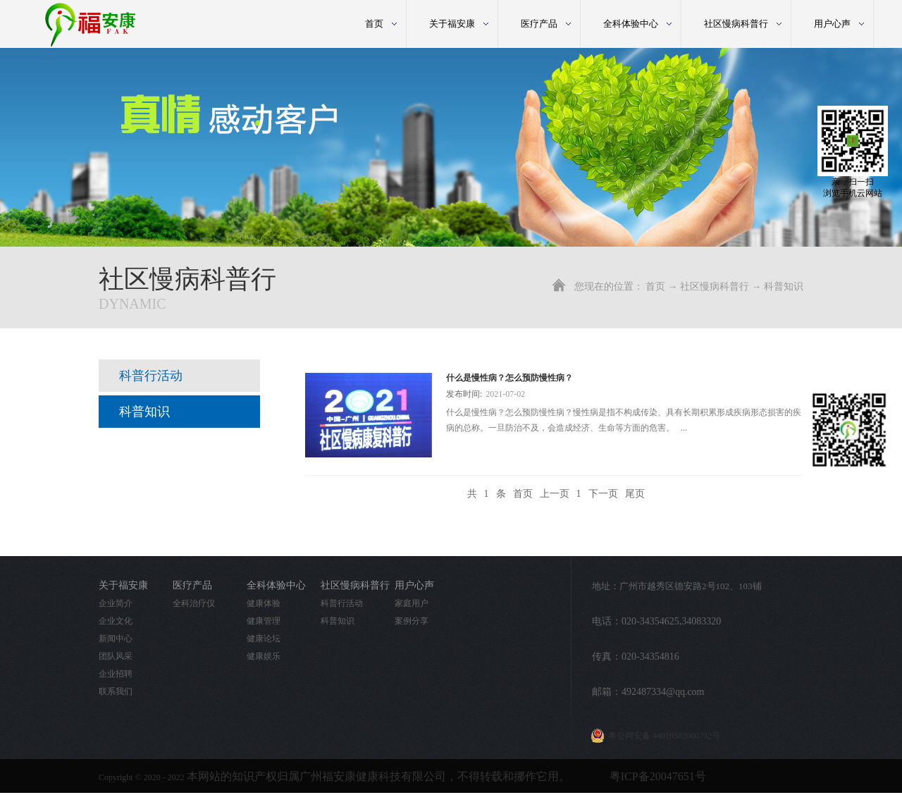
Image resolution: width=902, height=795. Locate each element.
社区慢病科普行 (714, 286)
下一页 (603, 493)
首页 (374, 23)
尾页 (635, 493)
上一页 (554, 493)
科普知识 (783, 286)
